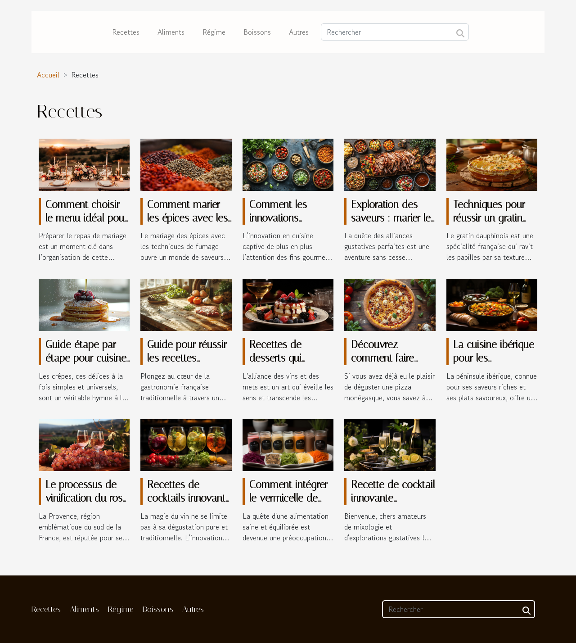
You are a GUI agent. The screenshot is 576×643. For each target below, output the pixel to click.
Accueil (48, 74)
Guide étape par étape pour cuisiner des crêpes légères (87, 358)
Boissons (257, 32)
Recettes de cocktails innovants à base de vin (188, 498)
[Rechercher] (395, 32)
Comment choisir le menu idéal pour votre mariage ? (86, 218)
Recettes (126, 32)
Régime (213, 32)
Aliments (171, 32)
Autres (299, 32)
